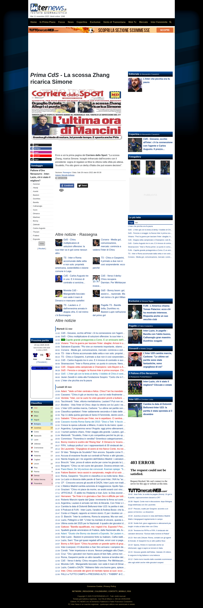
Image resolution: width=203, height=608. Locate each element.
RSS (129, 591)
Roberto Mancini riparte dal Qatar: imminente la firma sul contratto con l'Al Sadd (101, 499)
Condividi (67, 185)
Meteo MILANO (42, 368)
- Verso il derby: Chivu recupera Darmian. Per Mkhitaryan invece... (96, 560)
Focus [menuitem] (61, 22)
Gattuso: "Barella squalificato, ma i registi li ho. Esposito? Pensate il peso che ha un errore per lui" (110, 527)
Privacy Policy (110, 586)
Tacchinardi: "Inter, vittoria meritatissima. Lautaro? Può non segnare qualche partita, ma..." (106, 401)
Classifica (36, 403)
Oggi (131, 222)
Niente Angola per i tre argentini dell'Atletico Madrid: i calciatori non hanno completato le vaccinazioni (111, 459)
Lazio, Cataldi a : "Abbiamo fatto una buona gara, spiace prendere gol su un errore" (105, 567)
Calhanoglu (37, 206)
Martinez (36, 217)
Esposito (36, 239)
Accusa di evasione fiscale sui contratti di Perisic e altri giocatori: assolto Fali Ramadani (104, 455)
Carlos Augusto (39, 228)
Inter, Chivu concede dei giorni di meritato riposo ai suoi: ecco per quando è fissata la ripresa (107, 571)
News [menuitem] (71, 22)
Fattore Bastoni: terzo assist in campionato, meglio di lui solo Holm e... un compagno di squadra (109, 472)
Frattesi (36, 235)
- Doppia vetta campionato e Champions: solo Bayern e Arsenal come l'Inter (101, 367)
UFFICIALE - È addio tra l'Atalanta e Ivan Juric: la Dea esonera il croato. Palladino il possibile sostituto (112, 493)
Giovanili (133, 348)
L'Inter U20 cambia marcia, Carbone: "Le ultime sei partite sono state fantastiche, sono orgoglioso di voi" (113, 408)
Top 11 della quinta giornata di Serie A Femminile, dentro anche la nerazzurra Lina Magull (105, 415)
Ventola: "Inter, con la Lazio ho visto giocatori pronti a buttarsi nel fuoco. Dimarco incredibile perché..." (111, 398)
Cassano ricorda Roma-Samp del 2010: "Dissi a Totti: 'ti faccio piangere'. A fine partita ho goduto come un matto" (117, 422)
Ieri (136, 222)
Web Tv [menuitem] (132, 22)
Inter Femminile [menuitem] (159, 22)
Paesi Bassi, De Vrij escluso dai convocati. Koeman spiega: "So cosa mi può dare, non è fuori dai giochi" (113, 469)
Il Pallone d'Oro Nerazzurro (143, 373)
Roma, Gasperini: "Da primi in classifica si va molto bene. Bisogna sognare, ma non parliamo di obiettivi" (113, 476)
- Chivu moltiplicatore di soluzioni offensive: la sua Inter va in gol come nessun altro (71, 246)
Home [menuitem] (33, 22)
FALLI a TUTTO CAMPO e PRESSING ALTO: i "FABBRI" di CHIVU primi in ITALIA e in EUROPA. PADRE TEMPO (118, 574)
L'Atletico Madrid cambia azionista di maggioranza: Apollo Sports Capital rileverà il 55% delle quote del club (114, 486)
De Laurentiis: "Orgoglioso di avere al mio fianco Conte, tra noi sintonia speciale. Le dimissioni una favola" (114, 449)
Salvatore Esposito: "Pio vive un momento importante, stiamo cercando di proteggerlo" (104, 346)
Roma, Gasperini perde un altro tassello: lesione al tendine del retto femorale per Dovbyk (105, 557)
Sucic (35, 210)
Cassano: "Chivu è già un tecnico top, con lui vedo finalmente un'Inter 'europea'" (101, 394)
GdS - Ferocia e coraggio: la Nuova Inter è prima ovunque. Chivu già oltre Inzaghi (160, 233)
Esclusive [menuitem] (95, 22)
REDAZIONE (88, 591)
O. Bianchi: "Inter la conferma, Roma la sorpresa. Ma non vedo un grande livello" (101, 516)
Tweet (82, 185)
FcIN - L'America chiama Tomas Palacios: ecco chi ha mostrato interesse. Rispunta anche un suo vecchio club (157, 313)
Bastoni (36, 195)
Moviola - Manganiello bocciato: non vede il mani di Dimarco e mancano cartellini (104, 564)
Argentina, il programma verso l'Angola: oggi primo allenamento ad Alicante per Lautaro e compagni (111, 428)
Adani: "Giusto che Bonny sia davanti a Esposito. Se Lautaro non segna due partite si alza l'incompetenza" (114, 533)
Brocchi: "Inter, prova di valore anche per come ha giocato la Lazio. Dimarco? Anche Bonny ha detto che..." (114, 462)
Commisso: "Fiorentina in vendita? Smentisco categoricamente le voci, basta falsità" (103, 438)
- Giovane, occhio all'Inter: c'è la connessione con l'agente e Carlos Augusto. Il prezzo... (107, 333)
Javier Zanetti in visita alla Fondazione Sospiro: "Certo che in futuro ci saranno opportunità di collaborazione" (115, 377)
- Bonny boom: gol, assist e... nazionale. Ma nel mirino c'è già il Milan (113, 293)
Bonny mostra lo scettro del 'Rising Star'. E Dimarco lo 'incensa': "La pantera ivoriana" (103, 442)
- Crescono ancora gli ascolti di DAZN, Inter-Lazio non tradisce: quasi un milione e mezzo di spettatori (113, 483)
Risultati (41, 248)
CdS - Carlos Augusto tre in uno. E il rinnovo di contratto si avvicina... (155, 243)
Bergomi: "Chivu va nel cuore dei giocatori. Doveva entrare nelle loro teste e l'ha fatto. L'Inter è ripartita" (112, 466)
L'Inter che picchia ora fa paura (76, 380)
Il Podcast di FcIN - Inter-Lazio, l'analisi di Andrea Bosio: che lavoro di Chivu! (99, 510)
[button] (41, 243)
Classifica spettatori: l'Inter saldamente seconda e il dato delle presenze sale (99, 411)
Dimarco (36, 213)
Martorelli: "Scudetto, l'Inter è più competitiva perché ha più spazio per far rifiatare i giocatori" (107, 435)
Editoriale (134, 74)
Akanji (35, 188)
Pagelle (133, 326)
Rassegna (67, 172)
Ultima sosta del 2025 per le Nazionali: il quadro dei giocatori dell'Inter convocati (101, 523)
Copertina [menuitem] (82, 22)
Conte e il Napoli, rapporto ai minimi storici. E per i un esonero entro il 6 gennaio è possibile (111, 513)
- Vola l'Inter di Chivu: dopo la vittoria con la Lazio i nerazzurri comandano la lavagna (107, 405)
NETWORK (76, 591)
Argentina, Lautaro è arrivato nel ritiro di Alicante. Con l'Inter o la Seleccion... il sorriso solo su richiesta (112, 503)
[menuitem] (170, 22)
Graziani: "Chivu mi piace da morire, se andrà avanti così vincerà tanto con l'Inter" (102, 489)
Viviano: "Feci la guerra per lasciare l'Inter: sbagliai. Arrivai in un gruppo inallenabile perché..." (107, 343)
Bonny (35, 221)
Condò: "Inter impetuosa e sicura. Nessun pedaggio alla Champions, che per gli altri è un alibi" (108, 550)
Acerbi (35, 191)
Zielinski (36, 224)
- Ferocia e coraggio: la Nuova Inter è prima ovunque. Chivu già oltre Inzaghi (102, 370)
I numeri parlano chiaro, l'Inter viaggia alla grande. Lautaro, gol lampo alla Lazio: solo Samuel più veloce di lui (115, 432)
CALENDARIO (101, 591)
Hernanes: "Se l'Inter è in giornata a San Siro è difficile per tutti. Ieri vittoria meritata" (103, 496)
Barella (36, 202)
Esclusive (134, 301)
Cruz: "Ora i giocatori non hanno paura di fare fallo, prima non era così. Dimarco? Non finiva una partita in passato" (118, 554)
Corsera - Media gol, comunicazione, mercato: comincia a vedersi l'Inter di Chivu (160, 257)
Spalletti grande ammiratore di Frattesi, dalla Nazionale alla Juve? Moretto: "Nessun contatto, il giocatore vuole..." (117, 530)
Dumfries (36, 199)
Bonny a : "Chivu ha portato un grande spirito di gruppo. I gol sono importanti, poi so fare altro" (113, 543)
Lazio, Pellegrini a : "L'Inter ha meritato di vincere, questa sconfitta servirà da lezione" (105, 520)
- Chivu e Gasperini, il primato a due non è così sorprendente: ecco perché (100, 357)
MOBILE (122, 591)
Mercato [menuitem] (143, 22)
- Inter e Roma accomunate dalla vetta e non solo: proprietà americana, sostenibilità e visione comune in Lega (71, 264)
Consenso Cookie (94, 586)
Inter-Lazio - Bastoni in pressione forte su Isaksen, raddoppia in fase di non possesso (107, 537)
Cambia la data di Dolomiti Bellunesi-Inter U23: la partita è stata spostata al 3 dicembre (104, 506)
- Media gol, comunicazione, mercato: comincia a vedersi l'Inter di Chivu (101, 350)
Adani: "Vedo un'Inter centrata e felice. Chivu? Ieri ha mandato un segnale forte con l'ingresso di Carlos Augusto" (117, 391)
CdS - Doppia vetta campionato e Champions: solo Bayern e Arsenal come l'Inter (160, 240)
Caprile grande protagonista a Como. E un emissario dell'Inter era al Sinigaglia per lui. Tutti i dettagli (113, 340)
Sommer (36, 184)
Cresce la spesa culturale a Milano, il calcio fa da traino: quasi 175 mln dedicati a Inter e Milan (108, 425)
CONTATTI (112, 591)
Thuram (36, 232)
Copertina (134, 134)
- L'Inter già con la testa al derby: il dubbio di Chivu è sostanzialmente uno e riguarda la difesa (110, 374)
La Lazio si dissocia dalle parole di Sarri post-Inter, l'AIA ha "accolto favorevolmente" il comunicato (110, 479)
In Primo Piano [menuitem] (47, 22)
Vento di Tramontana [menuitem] (114, 22)
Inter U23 (133, 399)
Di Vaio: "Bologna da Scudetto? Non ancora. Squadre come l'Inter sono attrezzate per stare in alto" (110, 452)
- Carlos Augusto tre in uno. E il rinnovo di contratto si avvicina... (75, 279)
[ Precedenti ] (41, 362)
